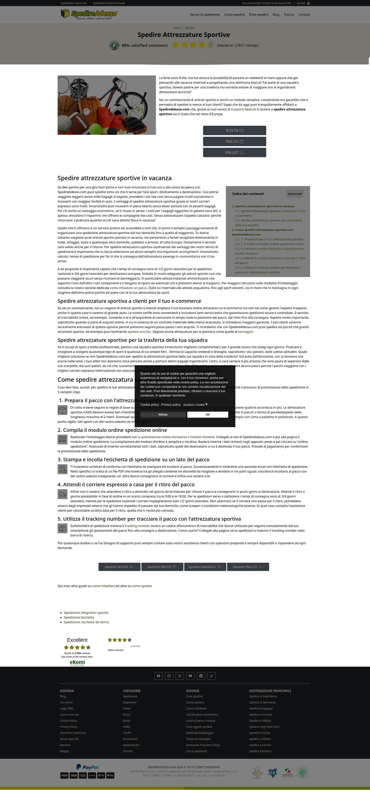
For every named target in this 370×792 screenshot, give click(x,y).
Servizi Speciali (69, 739)
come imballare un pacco (128, 288)
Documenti (130, 739)
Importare (129, 702)
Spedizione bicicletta (79, 617)
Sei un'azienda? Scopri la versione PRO (267, 3)
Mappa (64, 751)
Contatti (304, 14)
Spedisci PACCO (162, 567)
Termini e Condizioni (73, 733)
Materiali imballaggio (200, 733)
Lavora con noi (69, 714)
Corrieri (128, 751)
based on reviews (77, 653)
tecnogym (245, 331)
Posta (126, 708)
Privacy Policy (68, 727)
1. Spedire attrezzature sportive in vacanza (263, 206)
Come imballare (196, 708)
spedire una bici (139, 331)
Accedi (301, 3)
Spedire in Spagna (261, 708)
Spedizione (130, 696)
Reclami (65, 745)
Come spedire (234, 14)
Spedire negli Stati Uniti (264, 727)
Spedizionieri (131, 745)
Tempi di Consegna (198, 739)
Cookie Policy (68, 720)
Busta (126, 720)
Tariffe (127, 733)
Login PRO (66, 708)
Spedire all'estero (260, 751)
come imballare (103, 586)
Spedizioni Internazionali (109, 3)
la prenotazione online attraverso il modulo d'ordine (176, 437)
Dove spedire (258, 14)
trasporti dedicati (243, 109)
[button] (158, 676)
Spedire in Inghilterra (263, 696)
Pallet (126, 727)
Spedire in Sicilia (259, 733)
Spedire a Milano (260, 739)
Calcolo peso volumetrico (202, 714)
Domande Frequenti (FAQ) (203, 745)
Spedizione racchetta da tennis (86, 622)
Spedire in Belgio (260, 720)
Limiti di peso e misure (200, 720)
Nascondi (295, 194)
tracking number (137, 526)
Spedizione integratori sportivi (86, 612)
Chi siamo (66, 702)
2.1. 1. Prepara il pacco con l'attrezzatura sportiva (269, 239)
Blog (276, 14)
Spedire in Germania (262, 702)
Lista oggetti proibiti (199, 727)
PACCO (235, 141)
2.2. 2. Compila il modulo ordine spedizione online (269, 244)
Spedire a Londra (260, 745)
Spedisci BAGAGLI (205, 567)
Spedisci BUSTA (119, 567)
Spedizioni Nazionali (74, 3)
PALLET (234, 152)
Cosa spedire (194, 696)
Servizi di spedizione (205, 14)
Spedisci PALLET (248, 567)
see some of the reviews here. (77, 656)
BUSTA (234, 130)
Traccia (289, 14)
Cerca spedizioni (196, 751)
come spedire (142, 586)
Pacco (127, 714)
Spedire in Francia (260, 714)
